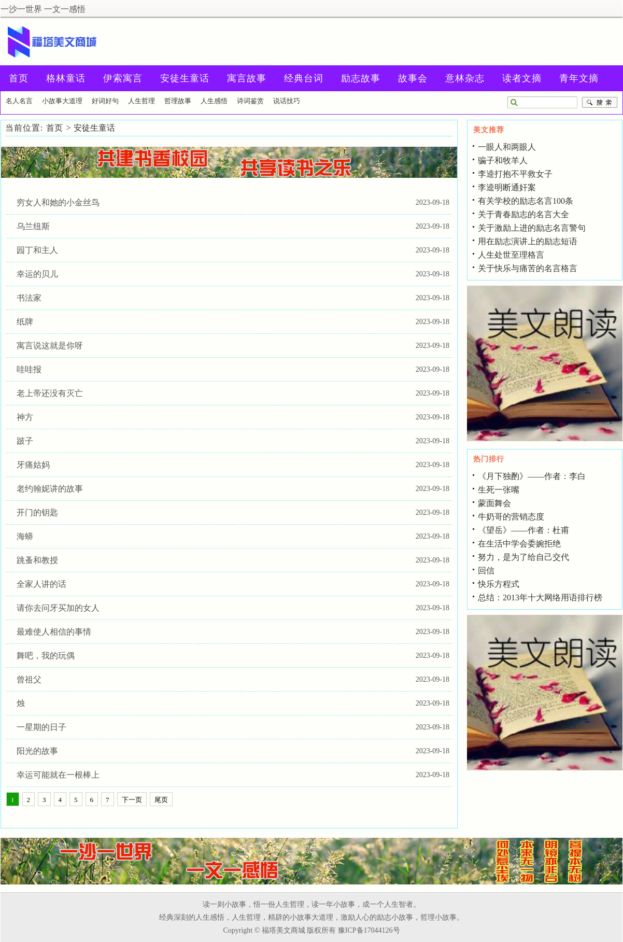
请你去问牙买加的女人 (58, 607)
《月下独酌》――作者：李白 (532, 476)
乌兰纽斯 (33, 226)
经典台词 (303, 78)
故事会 (413, 78)
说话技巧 (286, 101)
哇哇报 (29, 369)
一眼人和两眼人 (507, 147)
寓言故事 (246, 78)
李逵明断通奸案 (507, 187)
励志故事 (360, 78)
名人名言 (19, 101)
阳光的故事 (37, 751)
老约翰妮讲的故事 (50, 488)
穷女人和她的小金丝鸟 (58, 202)
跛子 (25, 441)
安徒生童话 (184, 78)
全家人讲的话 (41, 584)
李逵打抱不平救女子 (515, 174)
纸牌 (25, 321)
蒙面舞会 (494, 503)
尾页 (161, 800)
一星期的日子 (41, 727)
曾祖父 (29, 679)
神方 (25, 417)
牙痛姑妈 (33, 464)
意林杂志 (465, 78)
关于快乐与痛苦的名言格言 (527, 268)
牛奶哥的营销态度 (511, 516)
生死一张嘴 (498, 489)
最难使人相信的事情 (54, 631)
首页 (54, 127)
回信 (486, 570)
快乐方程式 (498, 584)
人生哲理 (141, 101)
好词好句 (105, 101)
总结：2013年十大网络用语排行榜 (540, 597)
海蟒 (25, 536)
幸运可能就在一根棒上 (58, 774)
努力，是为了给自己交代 (523, 557)
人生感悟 (214, 101)
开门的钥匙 (37, 512)
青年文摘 (579, 78)
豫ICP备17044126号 (369, 930)
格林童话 (66, 78)
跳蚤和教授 (37, 560)
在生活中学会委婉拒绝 (519, 543)
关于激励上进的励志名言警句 (532, 227)
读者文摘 (522, 78)
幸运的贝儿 (37, 274)
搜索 (599, 102)
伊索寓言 (123, 78)
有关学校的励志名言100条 (525, 200)
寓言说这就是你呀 (50, 345)
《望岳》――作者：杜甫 (523, 530)
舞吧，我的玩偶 (46, 655)
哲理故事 (177, 101)
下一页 (132, 800)
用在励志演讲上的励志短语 (527, 241)
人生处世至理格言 (511, 254)
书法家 (29, 297)
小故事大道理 (62, 101)
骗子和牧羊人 (503, 160)
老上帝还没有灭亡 (50, 393)
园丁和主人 (37, 250)
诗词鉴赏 (250, 101)
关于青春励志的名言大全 (523, 214)
